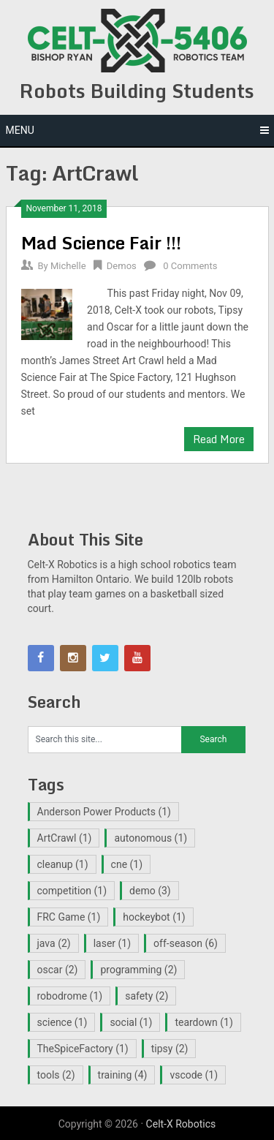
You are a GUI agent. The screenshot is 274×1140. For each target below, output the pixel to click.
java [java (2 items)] (54, 943)
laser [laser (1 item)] (112, 943)
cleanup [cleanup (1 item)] (62, 864)
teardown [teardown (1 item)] (203, 1022)
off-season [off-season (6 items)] (185, 943)
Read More (219, 439)
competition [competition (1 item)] (72, 890)
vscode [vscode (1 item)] (194, 1075)
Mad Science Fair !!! (101, 242)
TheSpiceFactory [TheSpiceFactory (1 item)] (83, 1048)
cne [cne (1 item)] (127, 864)
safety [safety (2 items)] (146, 996)
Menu (20, 130)
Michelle (68, 265)
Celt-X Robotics (181, 1124)
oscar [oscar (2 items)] (57, 969)
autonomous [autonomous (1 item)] (150, 838)
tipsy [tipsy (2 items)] (170, 1048)
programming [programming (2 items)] (138, 969)
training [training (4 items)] (123, 1075)
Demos (122, 265)
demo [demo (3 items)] (150, 890)
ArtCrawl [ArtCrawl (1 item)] (64, 838)
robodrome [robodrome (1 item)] (70, 996)
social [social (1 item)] (131, 1022)
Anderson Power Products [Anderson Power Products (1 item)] (104, 812)
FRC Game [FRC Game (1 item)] (69, 917)
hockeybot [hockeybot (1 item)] (154, 917)
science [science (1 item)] (62, 1022)
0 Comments (190, 265)
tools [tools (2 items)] (56, 1075)
